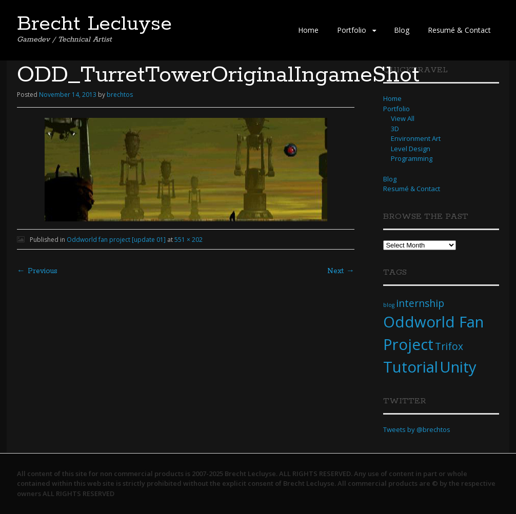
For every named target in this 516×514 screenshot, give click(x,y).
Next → (340, 271)
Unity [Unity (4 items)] (458, 367)
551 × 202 (188, 239)
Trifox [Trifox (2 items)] (449, 346)
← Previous (37, 271)
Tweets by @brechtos (416, 429)
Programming (411, 158)
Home (308, 30)
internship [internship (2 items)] (420, 303)
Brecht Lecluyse (94, 24)
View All (402, 118)
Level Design (410, 148)
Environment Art (416, 138)
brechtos (120, 94)
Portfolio (351, 30)
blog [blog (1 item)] (388, 305)
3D (395, 128)
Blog (401, 30)
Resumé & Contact (459, 30)
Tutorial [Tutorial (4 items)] (410, 367)
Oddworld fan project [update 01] (116, 239)
